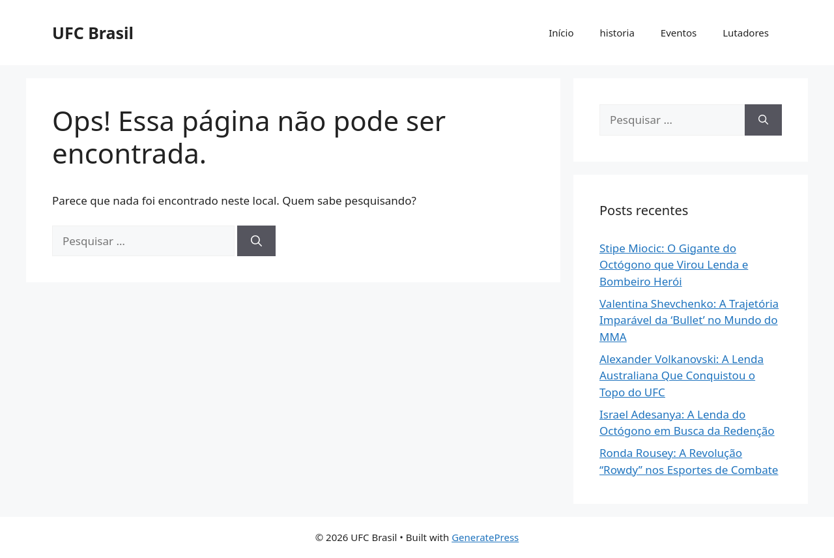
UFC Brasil (93, 33)
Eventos (679, 32)
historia (617, 32)
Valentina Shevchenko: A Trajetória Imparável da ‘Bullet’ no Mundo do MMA (689, 320)
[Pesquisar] (256, 241)
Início (561, 32)
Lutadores (746, 32)
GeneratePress (485, 537)
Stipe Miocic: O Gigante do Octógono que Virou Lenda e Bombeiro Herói (673, 265)
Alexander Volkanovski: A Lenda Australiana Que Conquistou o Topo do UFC (681, 375)
